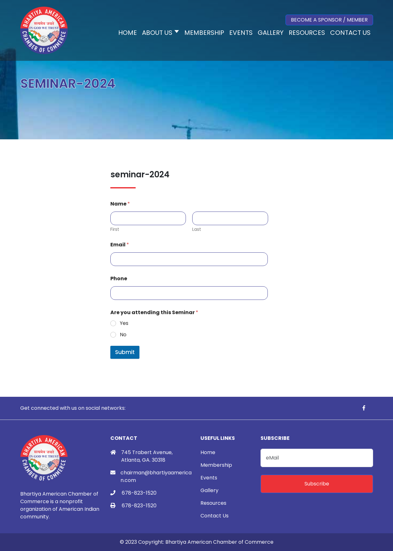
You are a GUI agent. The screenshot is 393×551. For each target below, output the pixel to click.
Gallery (209, 490)
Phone (118, 279)
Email (119, 245)
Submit (125, 352)
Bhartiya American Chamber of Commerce (219, 542)
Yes (124, 323)
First (114, 229)
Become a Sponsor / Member (329, 19)
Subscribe (316, 483)
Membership (216, 465)
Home (207, 452)
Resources (213, 503)
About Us (157, 32)
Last (196, 229)
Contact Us (214, 515)
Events (208, 477)
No (123, 335)
